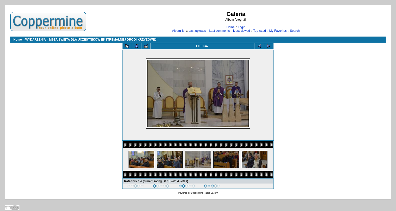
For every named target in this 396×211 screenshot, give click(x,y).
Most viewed (241, 31)
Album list (178, 31)
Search (295, 31)
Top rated (259, 31)
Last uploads (197, 31)
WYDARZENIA (35, 39)
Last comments (219, 31)
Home (231, 27)
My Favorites (278, 31)
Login (241, 27)
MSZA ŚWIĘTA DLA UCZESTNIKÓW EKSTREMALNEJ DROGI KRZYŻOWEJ (103, 39)
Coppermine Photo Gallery (204, 193)
